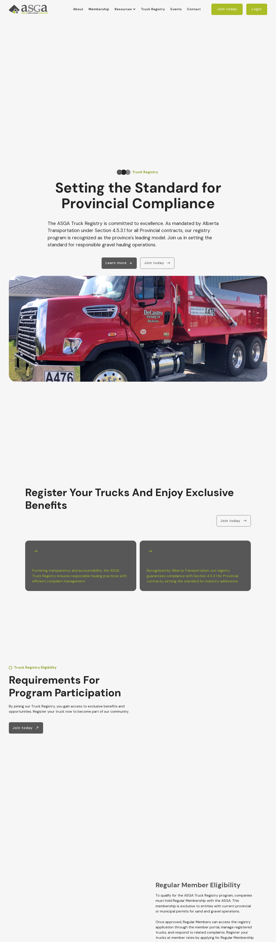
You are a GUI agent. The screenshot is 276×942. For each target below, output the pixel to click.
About (78, 9)
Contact (194, 9)
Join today (227, 9)
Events (176, 9)
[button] (125, 9)
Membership (99, 9)
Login (257, 9)
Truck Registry (153, 9)
